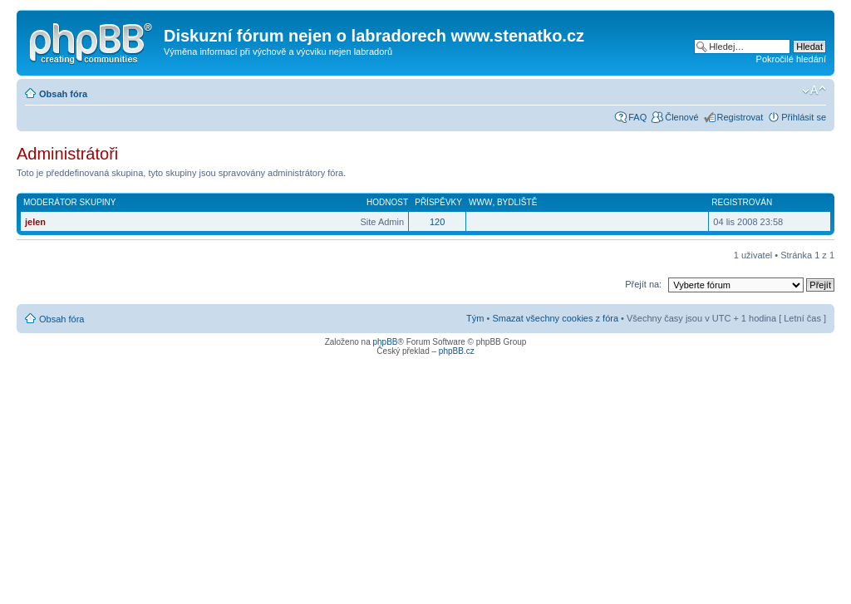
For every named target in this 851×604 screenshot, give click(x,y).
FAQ (637, 117)
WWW (480, 202)
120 (437, 222)
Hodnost (387, 202)
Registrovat (740, 117)
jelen (35, 222)
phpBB (384, 341)
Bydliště (517, 202)
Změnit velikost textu (814, 90)
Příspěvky (438, 202)
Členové (681, 117)
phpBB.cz (457, 351)
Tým (475, 318)
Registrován (741, 202)
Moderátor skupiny (69, 202)
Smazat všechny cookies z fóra (555, 318)
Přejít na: (643, 284)
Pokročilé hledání (791, 59)
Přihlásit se (803, 117)
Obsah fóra (63, 94)
